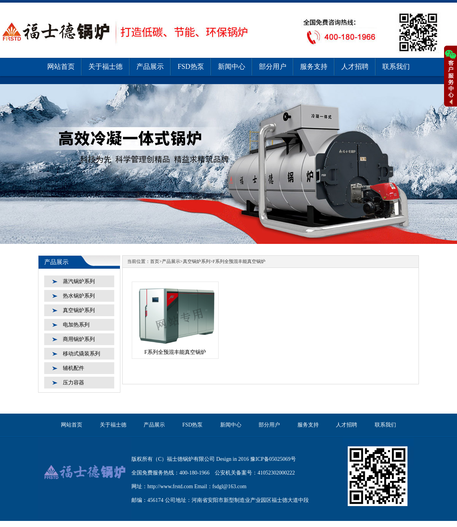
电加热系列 (76, 325)
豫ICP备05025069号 (273, 459)
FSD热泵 (190, 66)
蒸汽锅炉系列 (79, 281)
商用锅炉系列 (79, 339)
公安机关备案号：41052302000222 (255, 473)
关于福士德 (105, 66)
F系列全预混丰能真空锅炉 (239, 261)
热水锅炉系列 (79, 296)
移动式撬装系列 (81, 354)
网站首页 (61, 66)
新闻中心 (231, 66)
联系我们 (396, 66)
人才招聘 (355, 66)
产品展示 (150, 66)
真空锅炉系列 (79, 310)
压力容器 (73, 382)
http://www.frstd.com (170, 486)
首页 (154, 261)
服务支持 (314, 66)
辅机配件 (73, 368)
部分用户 (272, 66)
